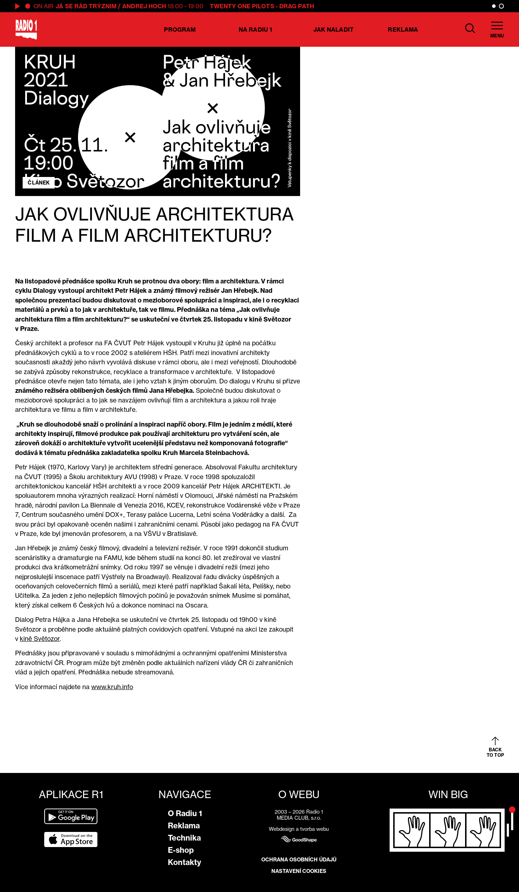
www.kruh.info (112, 687)
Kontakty (184, 862)
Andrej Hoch (144, 6)
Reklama (403, 29)
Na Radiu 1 (255, 29)
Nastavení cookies (298, 871)
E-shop (181, 850)
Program (180, 29)
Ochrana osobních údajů (298, 859)
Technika (184, 838)
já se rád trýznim (86, 6)
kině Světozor (40, 638)
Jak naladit (333, 29)
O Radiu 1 (185, 813)
